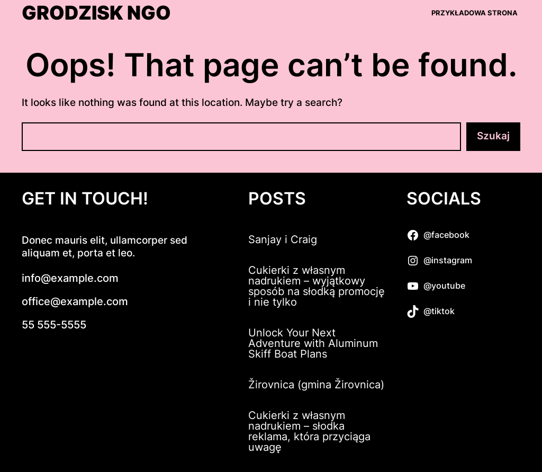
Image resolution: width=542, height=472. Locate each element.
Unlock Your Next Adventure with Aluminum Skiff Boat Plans (313, 343)
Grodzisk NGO (96, 13)
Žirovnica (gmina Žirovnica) (316, 384)
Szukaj (493, 136)
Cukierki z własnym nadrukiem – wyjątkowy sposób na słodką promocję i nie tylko (316, 286)
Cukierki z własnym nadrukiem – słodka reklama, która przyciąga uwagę (309, 431)
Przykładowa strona (474, 12)
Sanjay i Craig (282, 239)
